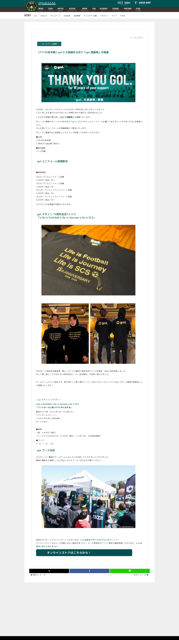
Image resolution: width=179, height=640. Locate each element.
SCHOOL (116, 9)
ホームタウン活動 (90, 16)
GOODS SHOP (144, 3)
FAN (94, 9)
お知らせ (44, 16)
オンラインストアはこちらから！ (66, 553)
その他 (122, 16)
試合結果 (67, 16)
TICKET (126, 3)
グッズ (114, 16)
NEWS (40, 9)
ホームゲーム (55, 16)
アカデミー (104, 16)
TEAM (50, 9)
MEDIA (84, 9)
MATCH (60, 9)
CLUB (138, 9)
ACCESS (72, 9)
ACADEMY (104, 9)
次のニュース (140, 574)
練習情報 (77, 16)
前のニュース (38, 574)
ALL (35, 16)
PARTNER (127, 9)
